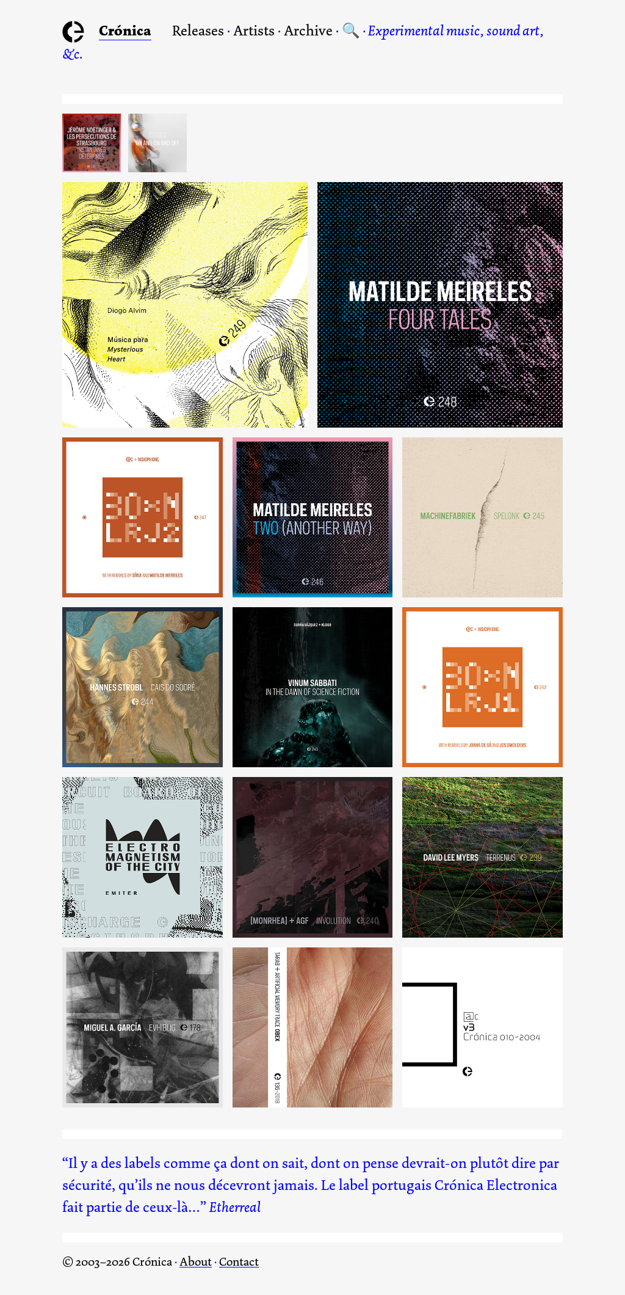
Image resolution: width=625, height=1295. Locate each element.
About (195, 1262)
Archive (308, 30)
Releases (198, 30)
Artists (254, 30)
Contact (239, 1262)
